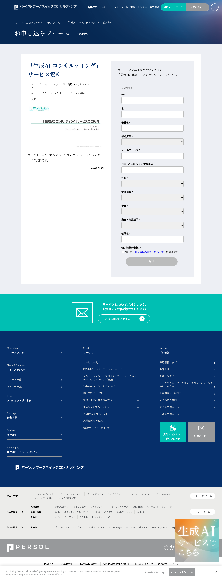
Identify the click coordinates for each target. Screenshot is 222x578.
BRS (98, 511)
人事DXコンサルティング (96, 413)
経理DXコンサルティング (96, 427)
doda (57, 511)
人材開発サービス (93, 420)
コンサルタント (119, 7)
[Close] (216, 571)
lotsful (58, 517)
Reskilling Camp (159, 527)
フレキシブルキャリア (117, 506)
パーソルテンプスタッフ (70, 494)
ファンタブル (96, 506)
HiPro (109, 517)
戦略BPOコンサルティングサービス (102, 369)
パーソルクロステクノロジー (137, 494)
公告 (175, 564)
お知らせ (164, 369)
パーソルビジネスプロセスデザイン (103, 494)
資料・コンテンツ (173, 7)
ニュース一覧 (14, 379)
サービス (104, 7)
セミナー (142, 7)
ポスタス (143, 527)
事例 (132, 7)
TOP (16, 22)
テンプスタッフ (62, 506)
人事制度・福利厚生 (170, 393)
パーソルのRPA (62, 527)
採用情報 (154, 7)
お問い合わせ (197, 7)
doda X (140, 511)
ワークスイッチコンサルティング (88, 527)
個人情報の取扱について (116, 564)
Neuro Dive (97, 517)
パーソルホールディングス (42, 494)
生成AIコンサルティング (96, 407)
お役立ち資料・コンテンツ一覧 (43, 22)
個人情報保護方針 (88, 564)
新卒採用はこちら (169, 407)
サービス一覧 (90, 362)
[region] (111, 572)
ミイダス (108, 511)
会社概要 (92, 7)
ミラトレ (84, 517)
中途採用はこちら (169, 413)
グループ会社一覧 (203, 495)
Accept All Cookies (182, 572)
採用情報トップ (168, 362)
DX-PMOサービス (92, 393)
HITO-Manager (115, 527)
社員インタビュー (169, 376)
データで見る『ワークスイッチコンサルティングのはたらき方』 (186, 384)
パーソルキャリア (164, 494)
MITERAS (130, 527)
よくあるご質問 (168, 400)
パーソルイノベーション (41, 497)
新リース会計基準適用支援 (97, 400)
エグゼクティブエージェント (77, 511)
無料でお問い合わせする (124, 318)
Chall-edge (137, 506)
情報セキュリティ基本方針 (58, 564)
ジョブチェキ (80, 506)
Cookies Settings (155, 572)
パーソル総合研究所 (67, 497)
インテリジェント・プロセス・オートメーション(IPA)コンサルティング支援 (110, 377)
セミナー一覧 (14, 386)
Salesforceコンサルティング (99, 386)
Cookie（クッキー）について (151, 564)
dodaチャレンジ (124, 511)
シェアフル (70, 517)
